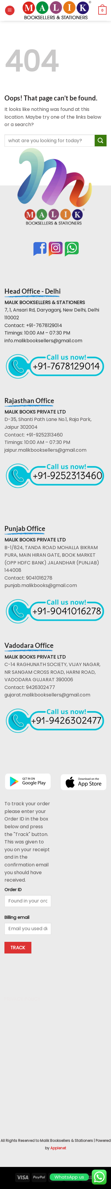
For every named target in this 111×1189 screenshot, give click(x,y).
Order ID (13, 890)
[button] (10, 11)
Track (17, 948)
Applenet (58, 1148)
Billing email (16, 917)
